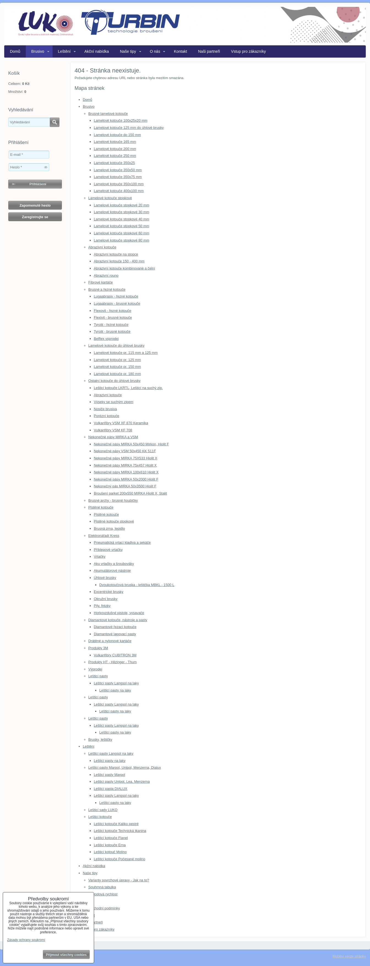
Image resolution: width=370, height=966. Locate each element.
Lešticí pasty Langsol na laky (116, 683)
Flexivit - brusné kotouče (113, 317)
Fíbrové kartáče (100, 282)
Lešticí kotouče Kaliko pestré (116, 824)
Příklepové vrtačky (108, 550)
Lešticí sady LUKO (102, 810)
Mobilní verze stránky (349, 956)
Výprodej (95, 669)
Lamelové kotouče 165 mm (115, 142)
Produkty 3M (98, 648)
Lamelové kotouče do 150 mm (117, 135)
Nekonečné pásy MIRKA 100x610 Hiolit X (126, 472)
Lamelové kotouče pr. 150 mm (117, 367)
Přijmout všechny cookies (66, 955)
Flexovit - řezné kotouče (112, 311)
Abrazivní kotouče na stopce (116, 254)
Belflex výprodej (106, 339)
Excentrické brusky (108, 592)
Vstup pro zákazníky (248, 51)
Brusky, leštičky (100, 739)
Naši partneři (209, 51)
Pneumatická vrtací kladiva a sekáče (122, 542)
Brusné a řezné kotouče (106, 289)
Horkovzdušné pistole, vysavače (119, 613)
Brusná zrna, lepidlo (109, 528)
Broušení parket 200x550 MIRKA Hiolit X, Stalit (130, 493)
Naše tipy (128, 51)
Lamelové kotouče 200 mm (115, 149)
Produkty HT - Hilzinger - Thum (112, 662)
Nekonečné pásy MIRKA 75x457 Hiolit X (125, 465)
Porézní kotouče (106, 416)
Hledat (54, 122)
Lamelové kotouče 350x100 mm (119, 184)
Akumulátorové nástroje (112, 570)
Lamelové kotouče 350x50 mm (118, 170)
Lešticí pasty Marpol (109, 775)
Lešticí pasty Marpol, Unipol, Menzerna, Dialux (124, 767)
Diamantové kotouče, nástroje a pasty (117, 620)
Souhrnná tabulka (102, 887)
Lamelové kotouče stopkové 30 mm (121, 212)
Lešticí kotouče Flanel (111, 838)
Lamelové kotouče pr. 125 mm (117, 360)
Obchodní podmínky (104, 908)
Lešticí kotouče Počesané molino (119, 859)
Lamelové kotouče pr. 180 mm (117, 374)
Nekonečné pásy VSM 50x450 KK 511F (125, 451)
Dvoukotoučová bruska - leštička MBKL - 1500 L (136, 585)
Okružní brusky (105, 599)
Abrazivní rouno (106, 275)
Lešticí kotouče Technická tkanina (120, 831)
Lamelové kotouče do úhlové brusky (116, 345)
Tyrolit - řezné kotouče (111, 325)
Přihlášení (37, 184)
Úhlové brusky (105, 578)
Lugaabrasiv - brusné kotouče (117, 303)
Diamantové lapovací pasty (115, 634)
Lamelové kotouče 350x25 (114, 163)
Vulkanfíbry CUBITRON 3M (115, 655)
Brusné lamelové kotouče (108, 114)
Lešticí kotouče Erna (110, 845)
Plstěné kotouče (100, 507)
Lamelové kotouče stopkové (110, 198)
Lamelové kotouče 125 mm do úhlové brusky (129, 128)
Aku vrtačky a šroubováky (114, 564)
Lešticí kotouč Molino (110, 852)
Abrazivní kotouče (102, 247)
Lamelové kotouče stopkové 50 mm (121, 226)
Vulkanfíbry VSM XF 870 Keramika (121, 423)
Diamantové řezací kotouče (115, 627)
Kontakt (180, 51)
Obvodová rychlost (102, 894)
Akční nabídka (96, 51)
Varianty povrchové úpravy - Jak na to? (118, 880)
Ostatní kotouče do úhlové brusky (114, 381)
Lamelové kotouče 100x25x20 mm (120, 120)
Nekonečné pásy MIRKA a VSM (113, 437)
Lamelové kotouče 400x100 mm (119, 191)
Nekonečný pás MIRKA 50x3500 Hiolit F (125, 486)
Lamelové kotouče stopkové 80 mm (121, 240)
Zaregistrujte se (35, 217)
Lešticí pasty (98, 676)
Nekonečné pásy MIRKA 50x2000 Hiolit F (126, 479)
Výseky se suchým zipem (113, 402)
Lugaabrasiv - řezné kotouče (116, 296)
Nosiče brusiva (105, 409)
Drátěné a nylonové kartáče (109, 641)
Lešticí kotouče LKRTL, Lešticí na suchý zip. (128, 388)
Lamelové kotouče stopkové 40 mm (121, 219)
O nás (155, 51)
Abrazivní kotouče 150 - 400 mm (119, 261)
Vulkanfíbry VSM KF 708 (113, 430)
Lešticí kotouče (100, 817)
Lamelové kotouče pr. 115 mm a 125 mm (126, 353)
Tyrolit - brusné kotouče (112, 331)
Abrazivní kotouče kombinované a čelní (124, 268)
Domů (15, 51)
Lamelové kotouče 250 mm (115, 156)
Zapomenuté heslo (35, 205)
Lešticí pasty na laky (115, 690)
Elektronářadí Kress (103, 536)
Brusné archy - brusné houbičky (113, 500)
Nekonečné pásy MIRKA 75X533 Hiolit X (125, 458)
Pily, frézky (102, 606)
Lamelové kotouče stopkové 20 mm (121, 205)
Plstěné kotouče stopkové (114, 521)
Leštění (64, 51)
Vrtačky (99, 556)
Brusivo (37, 51)
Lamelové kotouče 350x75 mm (118, 177)
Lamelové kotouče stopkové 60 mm (121, 233)
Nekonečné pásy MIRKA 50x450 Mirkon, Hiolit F (131, 444)
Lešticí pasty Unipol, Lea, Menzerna (122, 781)
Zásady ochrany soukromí (26, 940)
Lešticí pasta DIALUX (110, 789)
